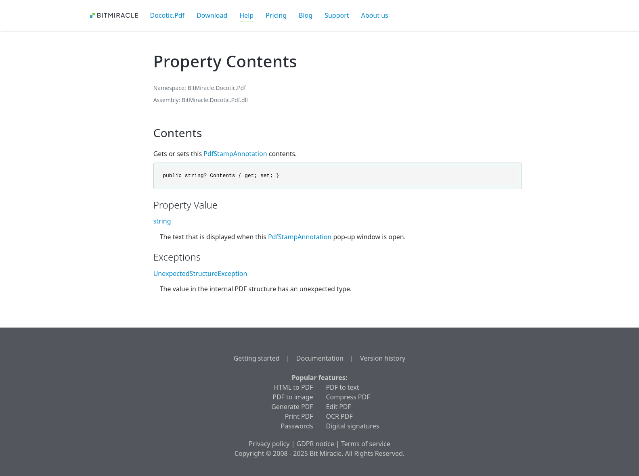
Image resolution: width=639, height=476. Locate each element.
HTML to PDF (293, 387)
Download (212, 15)
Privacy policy (269, 443)
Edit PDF (338, 406)
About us (374, 15)
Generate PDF (292, 406)
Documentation (320, 358)
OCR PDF (339, 416)
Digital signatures (352, 426)
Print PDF (299, 416)
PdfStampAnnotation (235, 153)
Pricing (276, 15)
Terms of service (365, 443)
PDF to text (342, 387)
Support (337, 15)
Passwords (297, 426)
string (162, 221)
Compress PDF (348, 396)
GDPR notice (315, 443)
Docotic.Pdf (167, 15)
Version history (382, 358)
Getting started (257, 358)
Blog (305, 15)
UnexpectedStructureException (200, 273)
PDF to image (292, 396)
